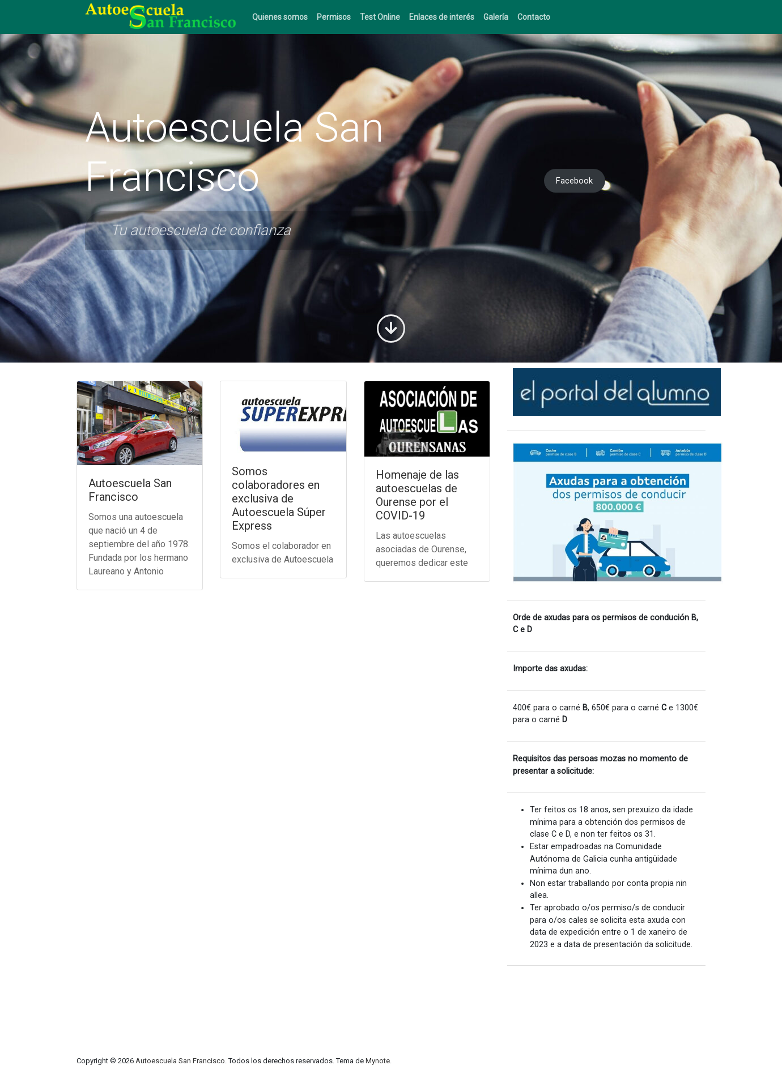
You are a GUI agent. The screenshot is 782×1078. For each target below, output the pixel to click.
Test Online (380, 17)
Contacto (533, 17)
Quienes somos (280, 17)
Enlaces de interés (441, 17)
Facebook (574, 181)
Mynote (378, 1060)
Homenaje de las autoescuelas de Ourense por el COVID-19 (417, 495)
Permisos (334, 17)
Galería (495, 17)
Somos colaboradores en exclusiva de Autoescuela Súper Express (279, 498)
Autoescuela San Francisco (130, 490)
